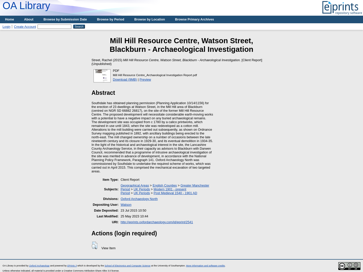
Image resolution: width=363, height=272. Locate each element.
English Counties (165, 185)
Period (125, 189)
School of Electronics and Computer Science (127, 265)
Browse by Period (110, 19)
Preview (145, 79)
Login (6, 27)
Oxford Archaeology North (139, 199)
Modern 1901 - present (170, 189)
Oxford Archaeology (39, 265)
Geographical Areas (134, 185)
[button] (94, 245)
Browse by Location (149, 19)
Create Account (25, 27)
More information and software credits (205, 265)
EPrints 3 (72, 265)
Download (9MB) (125, 79)
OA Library (26, 5)
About (29, 19)
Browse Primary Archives (194, 19)
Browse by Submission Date (65, 19)
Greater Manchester (194, 185)
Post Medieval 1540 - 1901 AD (175, 193)
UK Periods (142, 189)
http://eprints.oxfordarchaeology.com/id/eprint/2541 (156, 222)
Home (9, 19)
